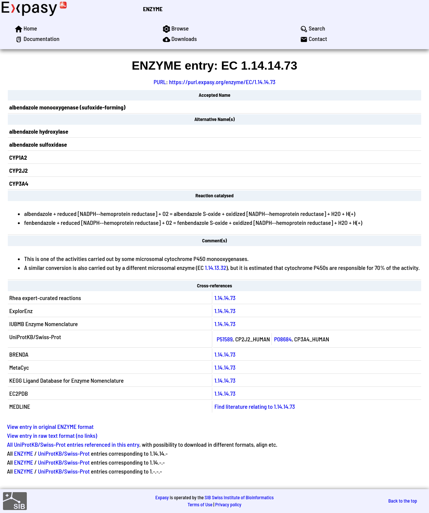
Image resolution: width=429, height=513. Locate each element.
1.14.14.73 (225, 297)
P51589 (225, 338)
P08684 (283, 338)
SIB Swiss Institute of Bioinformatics (239, 497)
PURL (159, 81)
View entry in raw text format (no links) (52, 435)
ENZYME (152, 8)
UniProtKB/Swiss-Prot (64, 453)
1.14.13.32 (215, 267)
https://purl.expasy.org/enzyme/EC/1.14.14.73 (222, 81)
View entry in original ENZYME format (50, 426)
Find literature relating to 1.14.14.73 (254, 406)
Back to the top (402, 501)
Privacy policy (228, 504)
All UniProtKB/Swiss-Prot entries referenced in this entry (73, 444)
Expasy (162, 497)
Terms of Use (200, 504)
